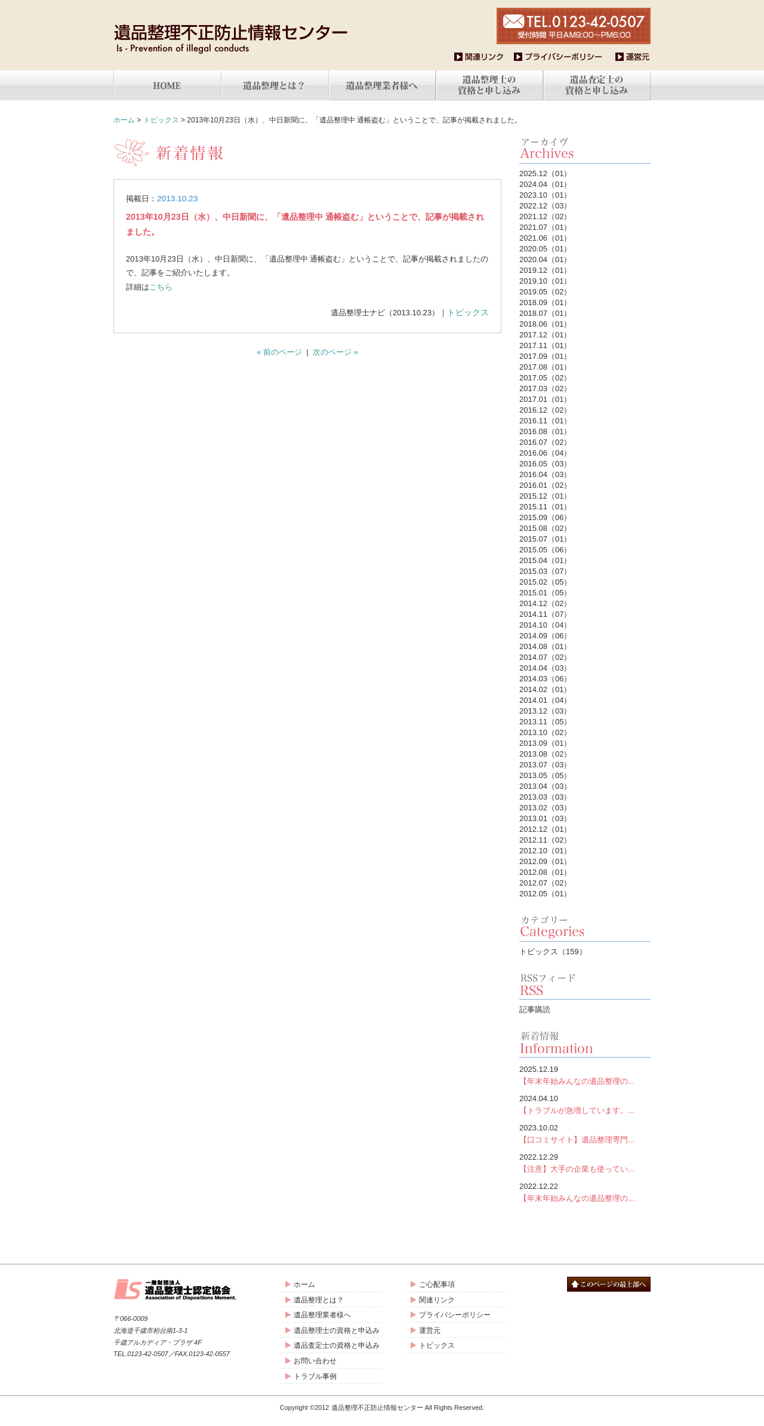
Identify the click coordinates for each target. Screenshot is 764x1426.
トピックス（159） (553, 951)
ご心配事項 (437, 1284)
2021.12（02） (545, 216)
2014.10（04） (545, 625)
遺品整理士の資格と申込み (337, 1330)
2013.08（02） (545, 754)
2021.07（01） (545, 227)
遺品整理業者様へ (322, 1315)
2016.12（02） (545, 410)
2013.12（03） (545, 711)
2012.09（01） (545, 861)
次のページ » (335, 352)
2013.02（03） (545, 808)
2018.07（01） (545, 313)
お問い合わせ (315, 1361)
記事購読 (534, 1009)
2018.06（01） (545, 324)
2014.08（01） (545, 646)
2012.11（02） (545, 840)
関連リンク (437, 1300)
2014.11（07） (545, 614)
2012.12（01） (545, 829)
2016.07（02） (545, 442)
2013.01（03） (545, 818)
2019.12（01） (545, 270)
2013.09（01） (545, 743)
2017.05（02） (545, 378)
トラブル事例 (315, 1376)
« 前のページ (279, 352)
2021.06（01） (545, 238)
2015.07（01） (545, 539)
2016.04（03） (545, 474)
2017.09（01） (545, 356)
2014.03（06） (545, 679)
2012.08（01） (545, 872)
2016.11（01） (545, 421)
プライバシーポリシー (455, 1315)
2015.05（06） (545, 550)
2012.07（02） (545, 883)
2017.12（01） (545, 335)
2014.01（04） (545, 700)
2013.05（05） (545, 775)
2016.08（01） (545, 431)
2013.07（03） (545, 765)
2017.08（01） (545, 367)
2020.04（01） (545, 259)
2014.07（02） (545, 657)
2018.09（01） (545, 302)
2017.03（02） (545, 388)
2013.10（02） (545, 732)
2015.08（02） (545, 528)
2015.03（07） (545, 571)
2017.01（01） (545, 399)
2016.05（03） (545, 464)
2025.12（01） (545, 173)
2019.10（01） (545, 281)
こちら (160, 286)
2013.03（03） (545, 797)
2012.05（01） (545, 894)
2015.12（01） (545, 496)
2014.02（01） (545, 689)
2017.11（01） (545, 345)
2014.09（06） (545, 636)
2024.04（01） (545, 184)
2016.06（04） (545, 453)
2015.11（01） (545, 507)
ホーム (124, 120)
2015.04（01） (545, 560)
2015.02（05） (545, 582)
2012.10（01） (545, 851)
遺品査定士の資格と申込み (337, 1345)
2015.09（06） (545, 517)
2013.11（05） (545, 722)
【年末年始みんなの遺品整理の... (585, 1075)
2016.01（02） (545, 485)
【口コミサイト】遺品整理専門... (585, 1133)
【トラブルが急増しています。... (585, 1104)
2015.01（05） (545, 593)
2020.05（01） (545, 249)
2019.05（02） (545, 292)
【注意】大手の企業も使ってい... (585, 1162)
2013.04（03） (545, 786)
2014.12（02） (545, 603)
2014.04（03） (545, 668)
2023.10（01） (545, 195)
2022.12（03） (545, 206)
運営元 (429, 1330)
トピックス (161, 120)
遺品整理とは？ (319, 1300)
